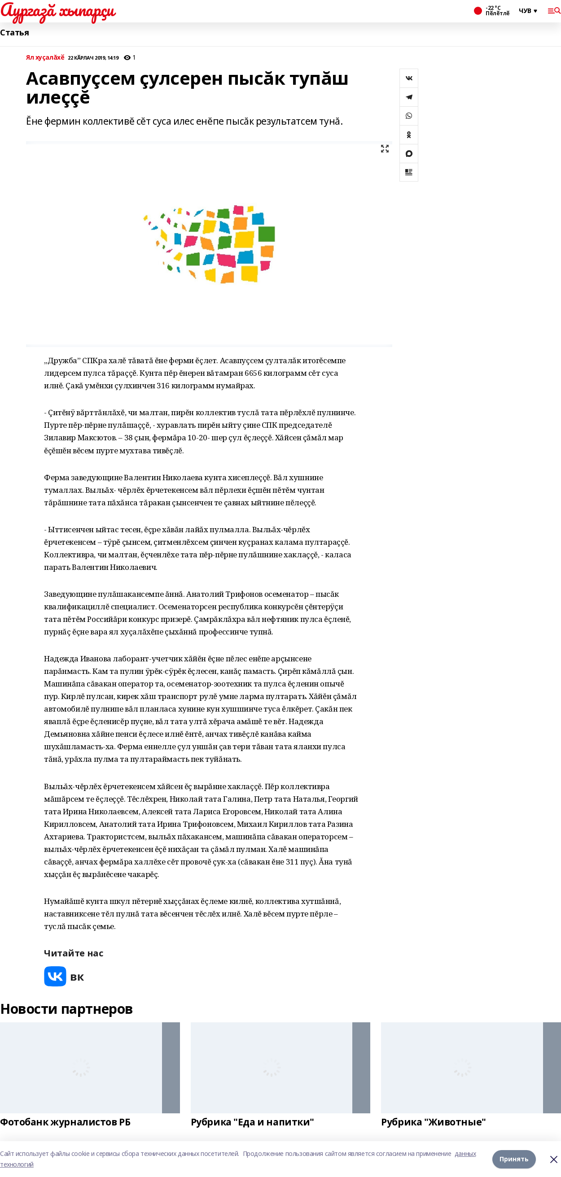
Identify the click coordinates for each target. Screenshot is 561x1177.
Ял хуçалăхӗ (45, 57)
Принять (514, 1159)
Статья (14, 32)
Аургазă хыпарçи (57, 9)
